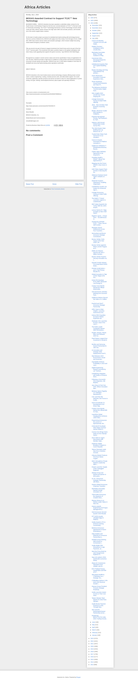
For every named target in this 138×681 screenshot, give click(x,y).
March (94, 630)
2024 (92, 23)
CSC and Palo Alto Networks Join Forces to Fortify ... (100, 398)
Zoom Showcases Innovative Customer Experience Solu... (98, 77)
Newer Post (30, 184)
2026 (92, 18)
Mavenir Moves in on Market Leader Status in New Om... (99, 502)
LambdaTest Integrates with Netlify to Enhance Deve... (99, 375)
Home (54, 184)
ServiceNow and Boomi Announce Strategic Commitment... (99, 235)
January (94, 635)
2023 (92, 638)
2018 (92, 651)
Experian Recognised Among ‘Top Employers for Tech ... (99, 118)
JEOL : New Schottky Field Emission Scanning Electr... (100, 106)
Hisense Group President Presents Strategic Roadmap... (99, 588)
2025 (92, 20)
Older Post (78, 184)
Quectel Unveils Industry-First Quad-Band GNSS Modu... (99, 264)
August (94, 36)
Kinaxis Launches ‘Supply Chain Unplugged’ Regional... (99, 468)
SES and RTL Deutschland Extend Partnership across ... (99, 611)
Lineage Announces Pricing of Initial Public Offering (99, 100)
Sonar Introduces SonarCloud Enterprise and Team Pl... (99, 83)
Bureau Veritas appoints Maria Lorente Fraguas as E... (99, 246)
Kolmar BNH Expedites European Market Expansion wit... (98, 316)
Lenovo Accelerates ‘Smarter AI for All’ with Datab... (99, 42)
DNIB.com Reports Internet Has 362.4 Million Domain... (98, 252)
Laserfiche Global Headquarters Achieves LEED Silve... (99, 416)
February (95, 632)
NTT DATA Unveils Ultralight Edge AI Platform (98, 518)
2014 (92, 662)
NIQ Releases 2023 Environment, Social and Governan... (98, 357)
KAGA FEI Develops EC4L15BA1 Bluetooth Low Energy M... (99, 281)
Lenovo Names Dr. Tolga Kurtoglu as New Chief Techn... (99, 211)
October (94, 30)
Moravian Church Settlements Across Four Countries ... (98, 229)
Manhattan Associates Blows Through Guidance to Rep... (98, 54)
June (93, 622)
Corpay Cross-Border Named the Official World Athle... (98, 287)
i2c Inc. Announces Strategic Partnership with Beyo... (99, 480)
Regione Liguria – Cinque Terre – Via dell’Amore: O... (99, 217)
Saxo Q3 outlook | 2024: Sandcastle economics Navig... (99, 558)
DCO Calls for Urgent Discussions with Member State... (98, 439)
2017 (92, 654)
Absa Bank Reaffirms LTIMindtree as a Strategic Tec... (98, 576)
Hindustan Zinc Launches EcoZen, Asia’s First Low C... (99, 322)
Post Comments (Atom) (57, 189)
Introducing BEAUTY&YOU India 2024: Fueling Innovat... (99, 617)
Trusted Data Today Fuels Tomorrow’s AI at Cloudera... (99, 135)
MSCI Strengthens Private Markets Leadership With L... (99, 462)
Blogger (78, 677)
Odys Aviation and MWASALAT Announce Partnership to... (99, 535)
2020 (92, 646)
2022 (92, 641)
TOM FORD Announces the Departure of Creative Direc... (99, 496)
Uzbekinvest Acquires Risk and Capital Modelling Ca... (100, 65)
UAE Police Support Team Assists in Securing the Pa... (99, 170)
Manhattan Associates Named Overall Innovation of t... (98, 490)
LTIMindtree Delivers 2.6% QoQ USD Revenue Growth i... (99, 582)
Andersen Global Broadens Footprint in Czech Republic (99, 445)
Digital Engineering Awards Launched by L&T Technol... (99, 369)
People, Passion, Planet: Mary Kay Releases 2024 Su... (99, 334)
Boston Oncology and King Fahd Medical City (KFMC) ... (100, 71)
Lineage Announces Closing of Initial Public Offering (99, 194)
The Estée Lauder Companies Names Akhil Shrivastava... (98, 328)
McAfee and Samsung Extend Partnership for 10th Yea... (99, 346)
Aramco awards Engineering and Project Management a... (99, 507)
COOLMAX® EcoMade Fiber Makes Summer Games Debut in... (99, 427)
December (95, 25)
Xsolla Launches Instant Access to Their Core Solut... (99, 593)
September (95, 33)
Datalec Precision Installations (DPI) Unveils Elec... (98, 48)
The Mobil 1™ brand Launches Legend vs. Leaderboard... (99, 200)
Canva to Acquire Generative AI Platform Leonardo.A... (99, 141)
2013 (92, 664)
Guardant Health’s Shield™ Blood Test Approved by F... (98, 159)
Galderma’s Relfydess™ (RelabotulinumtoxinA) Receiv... (99, 147)
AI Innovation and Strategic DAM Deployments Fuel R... (99, 351)
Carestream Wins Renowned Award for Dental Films (99, 59)
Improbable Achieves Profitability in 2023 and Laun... (99, 363)
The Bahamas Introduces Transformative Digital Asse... (99, 89)
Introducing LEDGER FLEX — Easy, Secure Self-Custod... (99, 223)
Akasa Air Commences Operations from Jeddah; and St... (98, 564)
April (93, 627)
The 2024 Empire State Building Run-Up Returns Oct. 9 (99, 129)
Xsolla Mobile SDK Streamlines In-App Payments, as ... (98, 547)
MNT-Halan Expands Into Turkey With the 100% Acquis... (99, 205)
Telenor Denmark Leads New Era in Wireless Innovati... (99, 451)
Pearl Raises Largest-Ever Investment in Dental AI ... (99, 340)
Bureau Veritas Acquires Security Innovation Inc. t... (99, 258)
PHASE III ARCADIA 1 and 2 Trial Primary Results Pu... (98, 270)
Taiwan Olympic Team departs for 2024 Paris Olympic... (99, 599)
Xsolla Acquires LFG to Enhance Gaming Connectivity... (98, 523)
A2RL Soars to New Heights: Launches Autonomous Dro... (98, 311)
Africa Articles (37, 7)
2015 (92, 659)
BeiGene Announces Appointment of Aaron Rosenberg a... (99, 529)
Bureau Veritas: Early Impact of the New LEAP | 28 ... (98, 240)
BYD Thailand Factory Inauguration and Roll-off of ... (99, 570)
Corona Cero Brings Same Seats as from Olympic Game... (99, 433)
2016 (92, 657)
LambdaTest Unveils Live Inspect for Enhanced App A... (99, 188)
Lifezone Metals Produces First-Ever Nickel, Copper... (99, 456)
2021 (92, 643)
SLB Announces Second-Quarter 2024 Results (99, 512)
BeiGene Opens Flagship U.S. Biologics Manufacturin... (99, 392)
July (93, 38)
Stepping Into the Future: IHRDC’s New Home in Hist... (99, 165)
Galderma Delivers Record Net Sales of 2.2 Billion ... (100, 299)
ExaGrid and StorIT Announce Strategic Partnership (98, 305)
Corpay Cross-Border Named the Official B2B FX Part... (99, 410)
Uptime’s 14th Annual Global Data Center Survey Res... (98, 124)
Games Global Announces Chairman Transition (99, 485)
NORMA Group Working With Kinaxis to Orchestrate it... (99, 541)
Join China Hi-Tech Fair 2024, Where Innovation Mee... (99, 386)
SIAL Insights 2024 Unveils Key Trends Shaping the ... (98, 94)
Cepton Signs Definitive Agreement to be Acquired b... (99, 153)
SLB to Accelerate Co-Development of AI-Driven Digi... (98, 404)
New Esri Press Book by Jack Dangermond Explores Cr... (99, 553)
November (95, 28)
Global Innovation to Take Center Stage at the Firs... (99, 276)
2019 (92, 649)
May (93, 624)
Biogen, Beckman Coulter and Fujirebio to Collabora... (99, 112)
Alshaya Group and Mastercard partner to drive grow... (99, 474)
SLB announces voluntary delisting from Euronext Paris (99, 293)
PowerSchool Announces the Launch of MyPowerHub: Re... (99, 421)
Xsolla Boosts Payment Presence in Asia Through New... (99, 605)
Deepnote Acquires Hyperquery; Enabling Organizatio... (99, 182)
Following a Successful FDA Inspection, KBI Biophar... (98, 381)
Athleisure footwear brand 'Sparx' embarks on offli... (99, 176)
